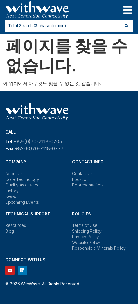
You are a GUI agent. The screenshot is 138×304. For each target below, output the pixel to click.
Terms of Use (84, 225)
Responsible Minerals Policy (99, 248)
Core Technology (22, 179)
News (10, 196)
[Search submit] (126, 25)
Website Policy (86, 242)
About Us (14, 173)
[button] (128, 10)
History (12, 190)
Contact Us (82, 173)
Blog (9, 231)
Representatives (88, 184)
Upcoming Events (22, 202)
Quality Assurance (22, 184)
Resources (15, 225)
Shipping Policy (87, 231)
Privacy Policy (85, 236)
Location (80, 179)
